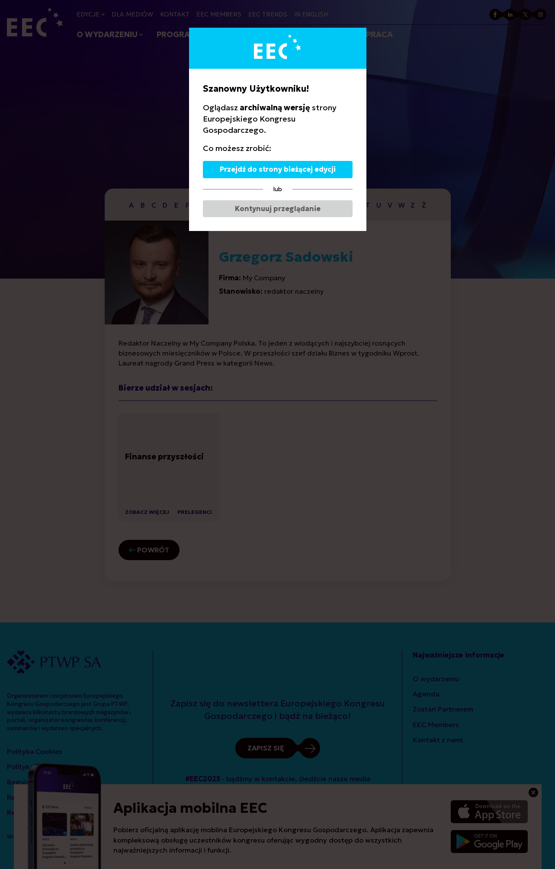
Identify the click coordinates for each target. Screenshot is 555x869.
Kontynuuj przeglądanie (278, 208)
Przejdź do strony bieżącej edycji (278, 169)
